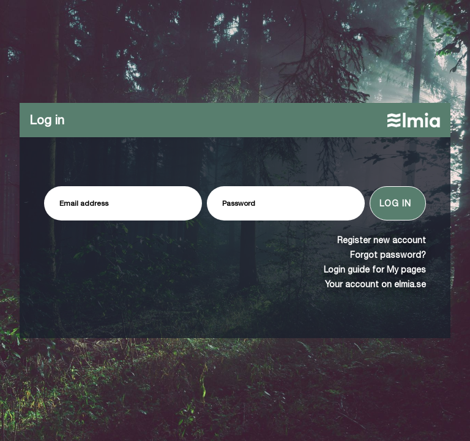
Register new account (381, 240)
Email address (83, 203)
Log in (395, 203)
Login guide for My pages (375, 269)
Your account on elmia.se (375, 284)
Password (238, 203)
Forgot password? (388, 255)
